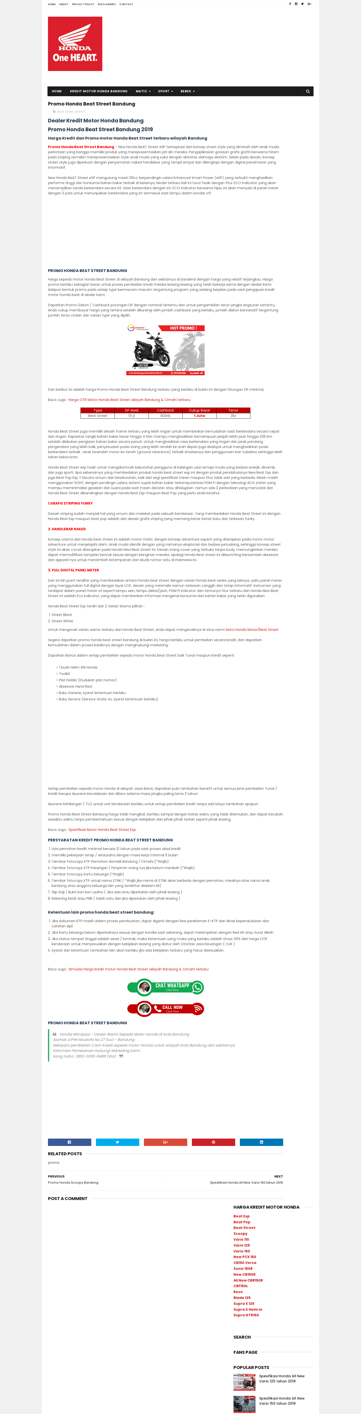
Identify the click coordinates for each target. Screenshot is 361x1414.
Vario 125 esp (268, 587)
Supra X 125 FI (280, 647)
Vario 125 (241, 142)
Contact (126, 4)
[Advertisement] (224, 47)
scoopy (241, 604)
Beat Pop (241, 118)
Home (52, 4)
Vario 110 (241, 136)
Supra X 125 (243, 200)
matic (264, 569)
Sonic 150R (243, 165)
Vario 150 (241, 147)
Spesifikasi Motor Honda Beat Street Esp (103, 924)
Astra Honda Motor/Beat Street (84, 704)
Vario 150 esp (246, 578)
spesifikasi (244, 561)
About (64, 4)
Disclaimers (107, 4)
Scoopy (240, 130)
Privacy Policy (83, 4)
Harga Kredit (271, 552)
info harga (291, 569)
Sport (164, 91)
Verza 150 (243, 664)
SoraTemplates (78, 1408)
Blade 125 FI (272, 612)
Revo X (241, 638)
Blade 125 (242, 194)
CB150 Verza (244, 159)
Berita (240, 569)
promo (80, 114)
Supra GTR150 (246, 212)
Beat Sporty (270, 604)
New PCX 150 (244, 153)
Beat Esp (241, 113)
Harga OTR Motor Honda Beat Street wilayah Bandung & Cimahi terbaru (129, 428)
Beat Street (65, 114)
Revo (238, 188)
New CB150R (244, 171)
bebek (274, 578)
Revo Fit (275, 629)
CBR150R (267, 621)
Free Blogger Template (112, 1408)
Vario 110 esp (282, 655)
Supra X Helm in (247, 206)
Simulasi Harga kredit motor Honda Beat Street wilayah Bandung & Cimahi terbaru (139, 1074)
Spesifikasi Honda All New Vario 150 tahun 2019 (282, 298)
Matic (141, 91)
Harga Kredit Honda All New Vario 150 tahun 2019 (284, 320)
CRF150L (240, 182)
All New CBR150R (248, 177)
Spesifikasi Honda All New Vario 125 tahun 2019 (282, 275)
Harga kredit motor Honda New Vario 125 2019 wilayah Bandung (283, 367)
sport (240, 587)
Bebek (186, 91)
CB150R (241, 621)
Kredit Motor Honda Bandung (99, 91)
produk (241, 552)
